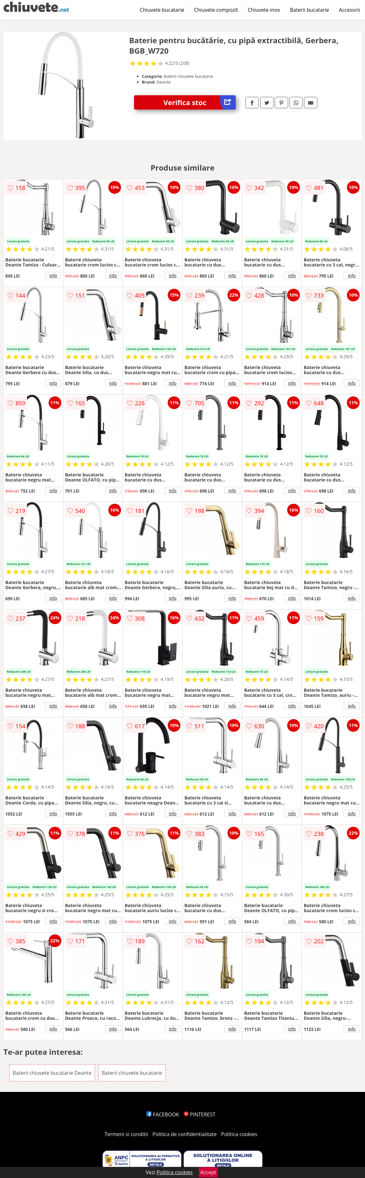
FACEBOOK (162, 1114)
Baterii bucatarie (309, 9)
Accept (208, 1172)
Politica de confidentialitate (184, 1134)
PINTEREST (199, 1114)
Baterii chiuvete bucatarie (132, 1072)
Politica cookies (239, 1134)
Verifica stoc (200, 102)
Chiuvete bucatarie (162, 9)
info (53, 275)
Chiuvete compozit (216, 9)
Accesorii (349, 9)
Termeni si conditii (126, 1134)
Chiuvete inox (264, 9)
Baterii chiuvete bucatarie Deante (52, 1072)
